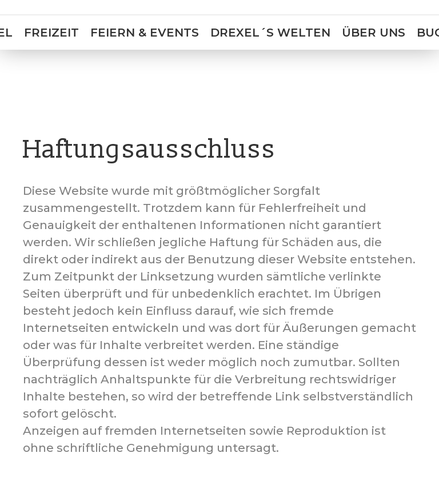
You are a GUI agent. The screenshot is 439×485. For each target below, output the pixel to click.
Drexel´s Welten (270, 32)
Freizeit (51, 32)
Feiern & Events (144, 32)
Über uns (373, 32)
